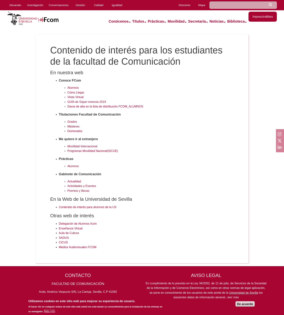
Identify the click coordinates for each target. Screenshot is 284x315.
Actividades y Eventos (81, 186)
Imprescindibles (263, 16)
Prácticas (156, 21)
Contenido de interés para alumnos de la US (87, 207)
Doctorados (74, 131)
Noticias (216, 21)
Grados (72, 121)
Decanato (15, 5)
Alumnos (73, 87)
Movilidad (176, 21)
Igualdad (117, 5)
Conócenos (119, 21)
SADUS (64, 237)
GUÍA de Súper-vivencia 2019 (86, 101)
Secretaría (197, 21)
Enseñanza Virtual (71, 228)
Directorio (184, 5)
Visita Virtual (75, 97)
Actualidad (74, 181)
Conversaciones (58, 5)
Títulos (138, 21)
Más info (49, 312)
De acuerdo (245, 305)
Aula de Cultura (69, 233)
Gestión (80, 5)
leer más (233, 297)
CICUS (63, 242)
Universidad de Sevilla (243, 292)
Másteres (73, 126)
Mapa (201, 5)
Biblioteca (236, 21)
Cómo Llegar (75, 92)
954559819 (77, 299)
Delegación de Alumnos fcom (78, 223)
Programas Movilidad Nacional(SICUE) (92, 150)
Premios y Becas (78, 190)
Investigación (35, 5)
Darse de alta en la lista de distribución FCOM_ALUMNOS (105, 106)
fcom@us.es (106, 299)
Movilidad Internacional (82, 146)
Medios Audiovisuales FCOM (77, 247)
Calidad (98, 5)
